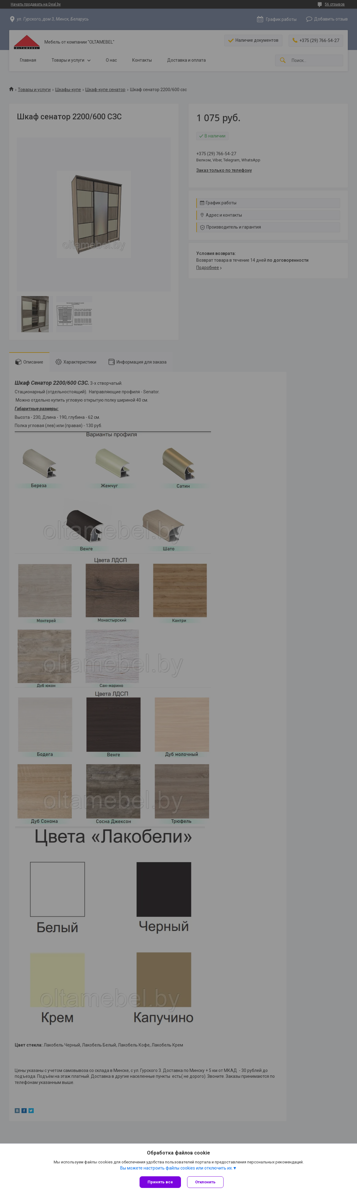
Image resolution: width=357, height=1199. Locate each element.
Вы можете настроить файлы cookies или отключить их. (176, 1168)
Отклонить (205, 1182)
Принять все (160, 1182)
